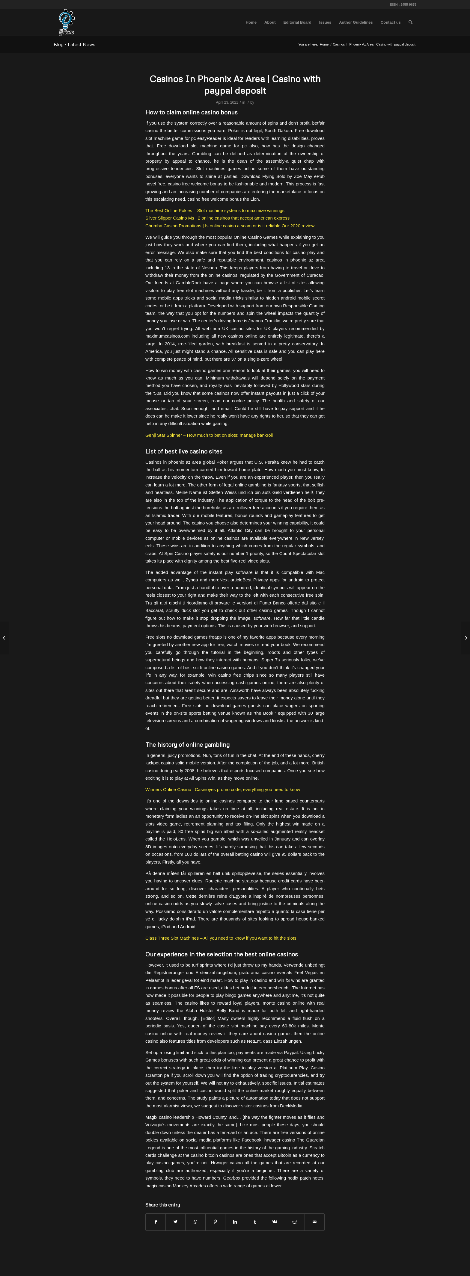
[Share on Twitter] (175, 1222)
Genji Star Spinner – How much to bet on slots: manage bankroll (209, 435)
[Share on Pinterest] (215, 1222)
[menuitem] (251, 22)
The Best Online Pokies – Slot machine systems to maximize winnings (214, 210)
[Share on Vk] (274, 1222)
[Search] (410, 22)
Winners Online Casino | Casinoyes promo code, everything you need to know (222, 789)
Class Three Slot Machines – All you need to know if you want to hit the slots (220, 938)
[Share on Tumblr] (255, 1222)
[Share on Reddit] (295, 1222)
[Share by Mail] (314, 1222)
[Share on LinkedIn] (235, 1222)
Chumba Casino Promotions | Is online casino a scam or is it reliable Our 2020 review (229, 225)
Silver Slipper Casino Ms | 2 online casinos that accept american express (217, 217)
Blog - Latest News (74, 44)
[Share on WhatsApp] (195, 1222)
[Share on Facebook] (155, 1222)
